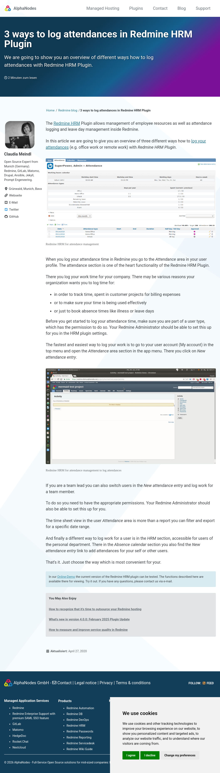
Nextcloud (19, 747)
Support (203, 8)
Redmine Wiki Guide (79, 749)
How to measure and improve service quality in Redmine (89, 635)
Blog (181, 8)
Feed (208, 684)
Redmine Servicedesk (80, 743)
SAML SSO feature (37, 718)
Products (65, 701)
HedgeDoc (19, 736)
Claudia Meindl (18, 155)
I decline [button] (150, 755)
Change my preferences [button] (180, 755)
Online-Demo (66, 582)
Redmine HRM (67, 124)
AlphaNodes (25, 8)
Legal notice (86, 683)
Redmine (18, 708)
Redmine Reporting (79, 737)
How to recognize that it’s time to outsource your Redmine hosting (96, 615)
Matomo (17, 730)
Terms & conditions (135, 683)
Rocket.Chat (20, 741)
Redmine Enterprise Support (30, 714)
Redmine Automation (80, 708)
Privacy (107, 683)
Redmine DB (74, 714)
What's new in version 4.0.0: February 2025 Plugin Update (90, 625)
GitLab (16, 724)
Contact (160, 8)
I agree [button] (131, 755)
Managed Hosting (103, 8)
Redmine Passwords (80, 731)
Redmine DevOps (78, 720)
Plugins (136, 8)
